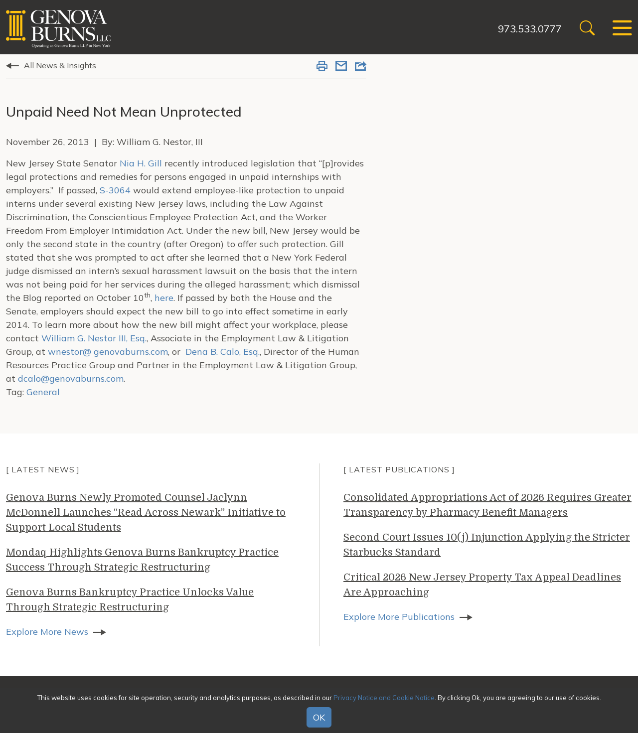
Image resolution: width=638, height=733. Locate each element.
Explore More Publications (399, 616)
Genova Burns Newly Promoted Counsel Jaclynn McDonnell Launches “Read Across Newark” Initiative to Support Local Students (146, 512)
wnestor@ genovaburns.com (108, 351)
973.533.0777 (530, 28)
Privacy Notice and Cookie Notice (384, 698)
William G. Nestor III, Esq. (94, 338)
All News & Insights (60, 65)
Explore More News (47, 631)
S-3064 (115, 190)
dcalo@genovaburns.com (71, 378)
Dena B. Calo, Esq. (222, 351)
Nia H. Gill (141, 163)
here (164, 297)
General (43, 392)
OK (319, 717)
